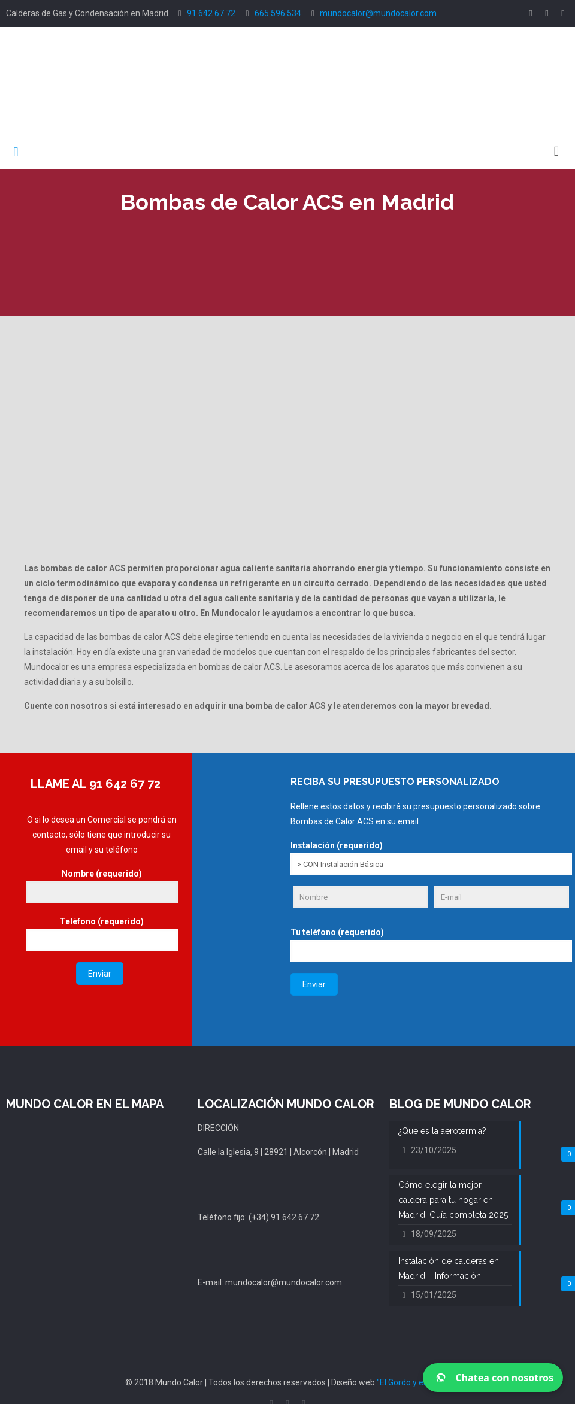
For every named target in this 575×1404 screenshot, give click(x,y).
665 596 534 (278, 13)
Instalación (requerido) (431, 858)
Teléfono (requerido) (102, 934)
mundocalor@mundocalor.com (378, 13)
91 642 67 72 (211, 13)
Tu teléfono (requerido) (431, 944)
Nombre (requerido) (102, 886)
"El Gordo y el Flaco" (413, 1382)
